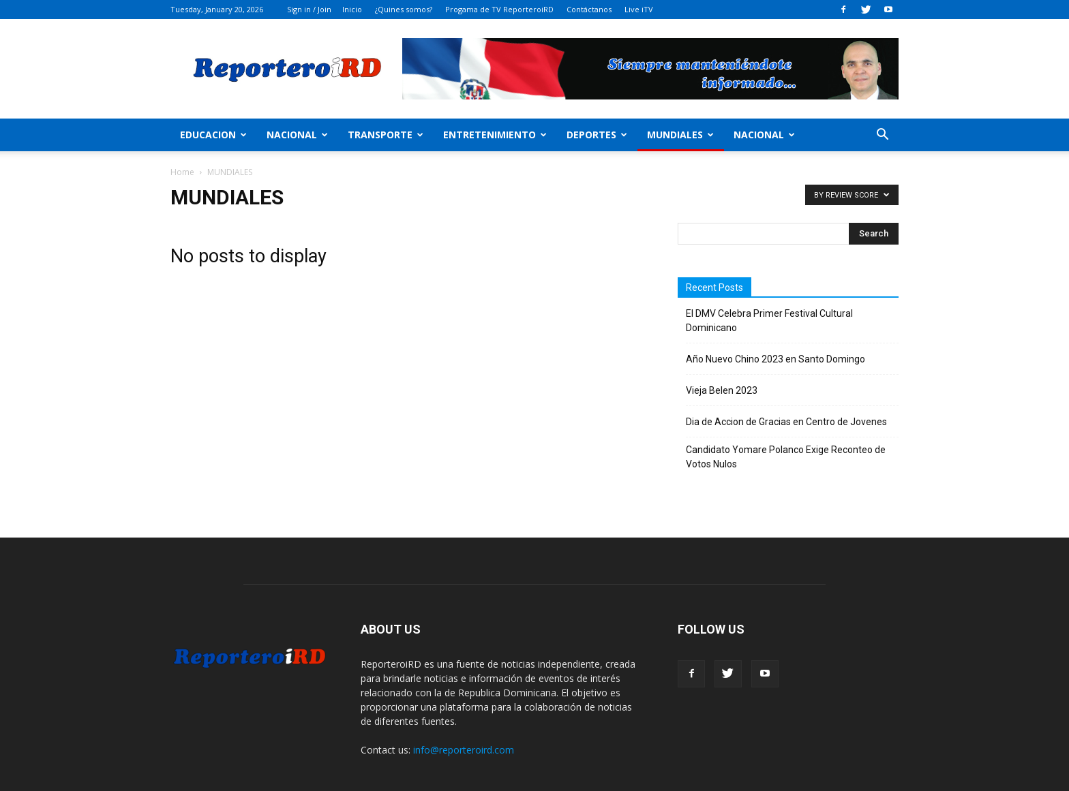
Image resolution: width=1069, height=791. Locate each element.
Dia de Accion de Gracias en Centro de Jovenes (786, 421)
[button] (882, 135)
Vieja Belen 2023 (721, 390)
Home (182, 172)
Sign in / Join (309, 9)
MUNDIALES (680, 134)
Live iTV (638, 9)
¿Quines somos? (403, 9)
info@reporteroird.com (463, 749)
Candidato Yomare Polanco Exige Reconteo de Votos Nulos (786, 456)
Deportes (597, 134)
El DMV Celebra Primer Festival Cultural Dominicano (769, 320)
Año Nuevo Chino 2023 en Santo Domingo (775, 359)
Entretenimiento (495, 134)
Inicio (352, 9)
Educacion (213, 134)
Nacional (297, 134)
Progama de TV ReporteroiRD (499, 9)
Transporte (385, 134)
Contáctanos (589, 9)
